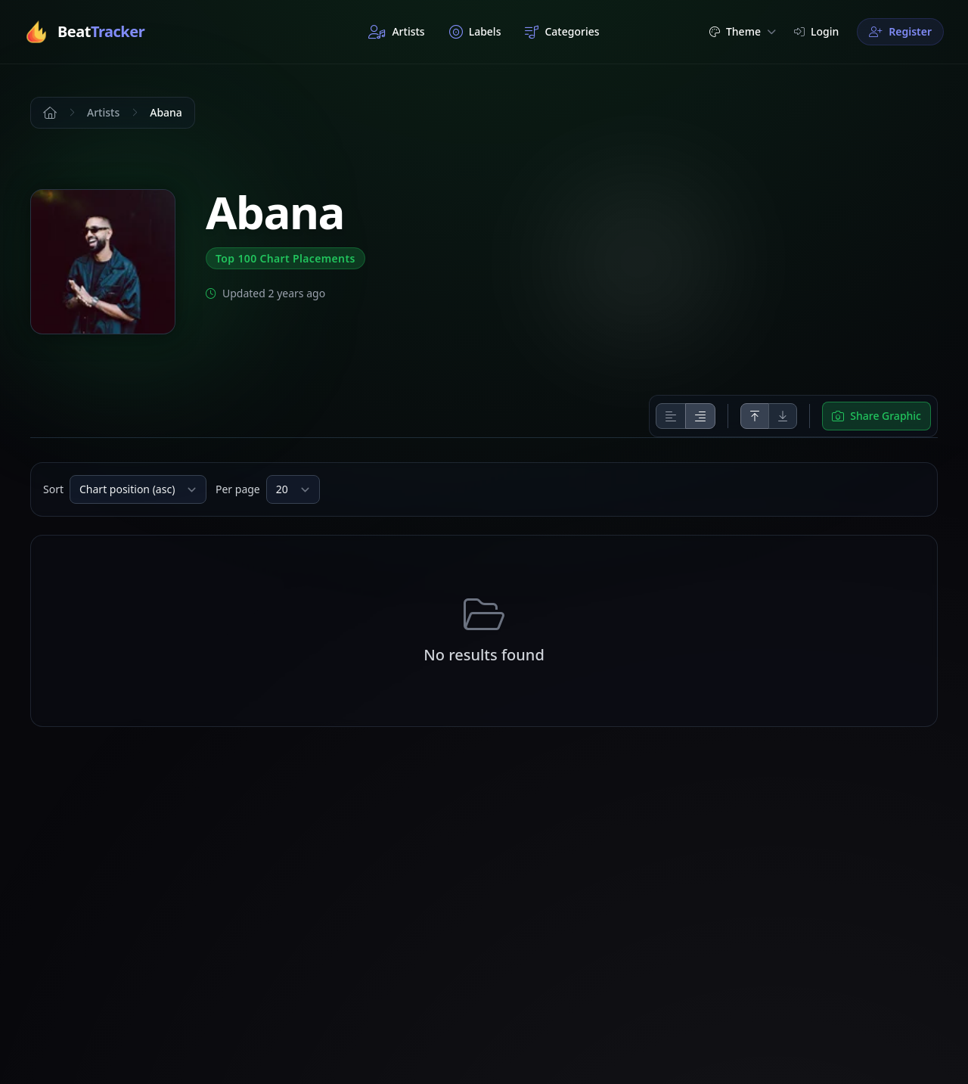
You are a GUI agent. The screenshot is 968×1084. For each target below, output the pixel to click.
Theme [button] (742, 31)
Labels (475, 31)
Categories (562, 31)
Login (816, 31)
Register (900, 31)
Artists (396, 31)
